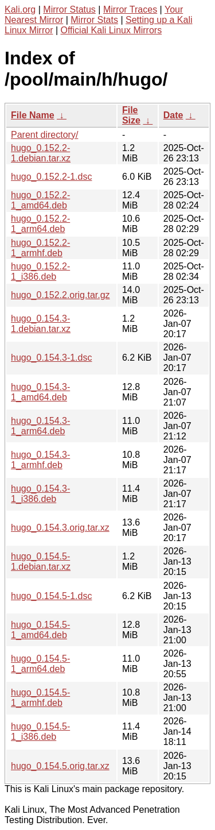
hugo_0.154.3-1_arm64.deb (40, 426)
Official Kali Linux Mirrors (111, 30)
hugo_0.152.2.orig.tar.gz (60, 295)
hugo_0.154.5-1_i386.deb (40, 731)
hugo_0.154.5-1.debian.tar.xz (41, 561)
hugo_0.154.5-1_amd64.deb (40, 630)
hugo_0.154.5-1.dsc (51, 596)
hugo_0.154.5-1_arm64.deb (40, 664)
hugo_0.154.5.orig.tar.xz (60, 766)
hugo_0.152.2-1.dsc (51, 177)
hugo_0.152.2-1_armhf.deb (40, 248)
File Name (32, 115)
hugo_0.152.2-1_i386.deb (40, 271)
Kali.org (20, 9)
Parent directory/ (44, 135)
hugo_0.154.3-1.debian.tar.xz (41, 324)
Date (173, 115)
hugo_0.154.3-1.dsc (51, 357)
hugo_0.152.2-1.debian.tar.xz (41, 153)
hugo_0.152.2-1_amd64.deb (40, 200)
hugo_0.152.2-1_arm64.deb (40, 224)
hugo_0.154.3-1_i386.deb (40, 494)
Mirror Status (69, 9)
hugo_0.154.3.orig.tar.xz (60, 527)
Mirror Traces (130, 9)
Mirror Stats (94, 20)
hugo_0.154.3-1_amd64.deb (40, 392)
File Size (131, 115)
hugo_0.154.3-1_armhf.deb (40, 460)
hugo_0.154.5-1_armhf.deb (40, 698)
